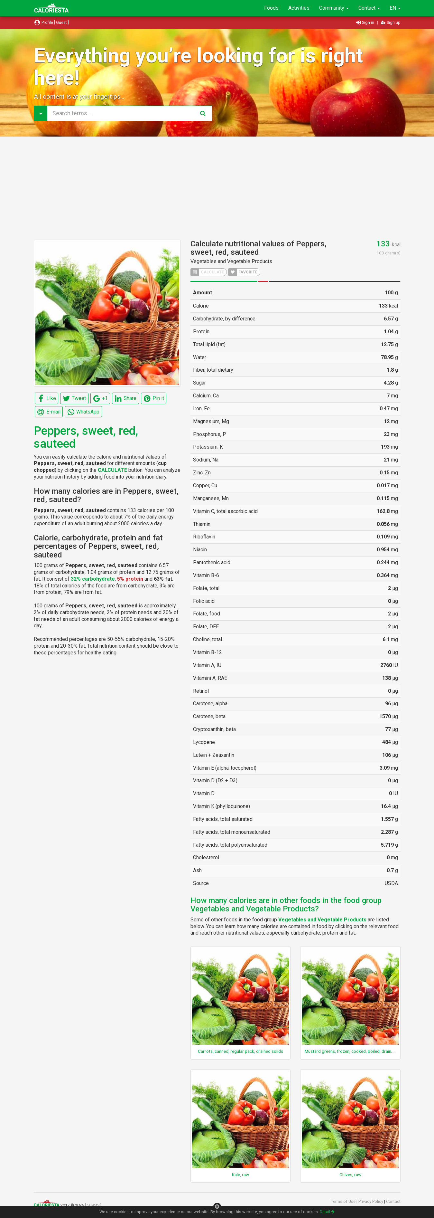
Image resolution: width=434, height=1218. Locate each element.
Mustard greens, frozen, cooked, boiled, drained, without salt (362, 1051)
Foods (271, 8)
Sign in (365, 22)
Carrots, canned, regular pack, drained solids (240, 1051)
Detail (327, 1211)
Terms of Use (343, 1201)
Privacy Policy (371, 1201)
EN (395, 8)
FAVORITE (242, 272)
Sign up (391, 22)
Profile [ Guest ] (51, 22)
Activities (298, 8)
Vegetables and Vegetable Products (231, 261)
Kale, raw (240, 1174)
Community (334, 8)
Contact (369, 8)
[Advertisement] (217, 188)
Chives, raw (350, 1174)
